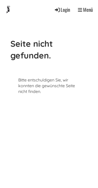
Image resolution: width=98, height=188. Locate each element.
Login (62, 9)
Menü (85, 9)
